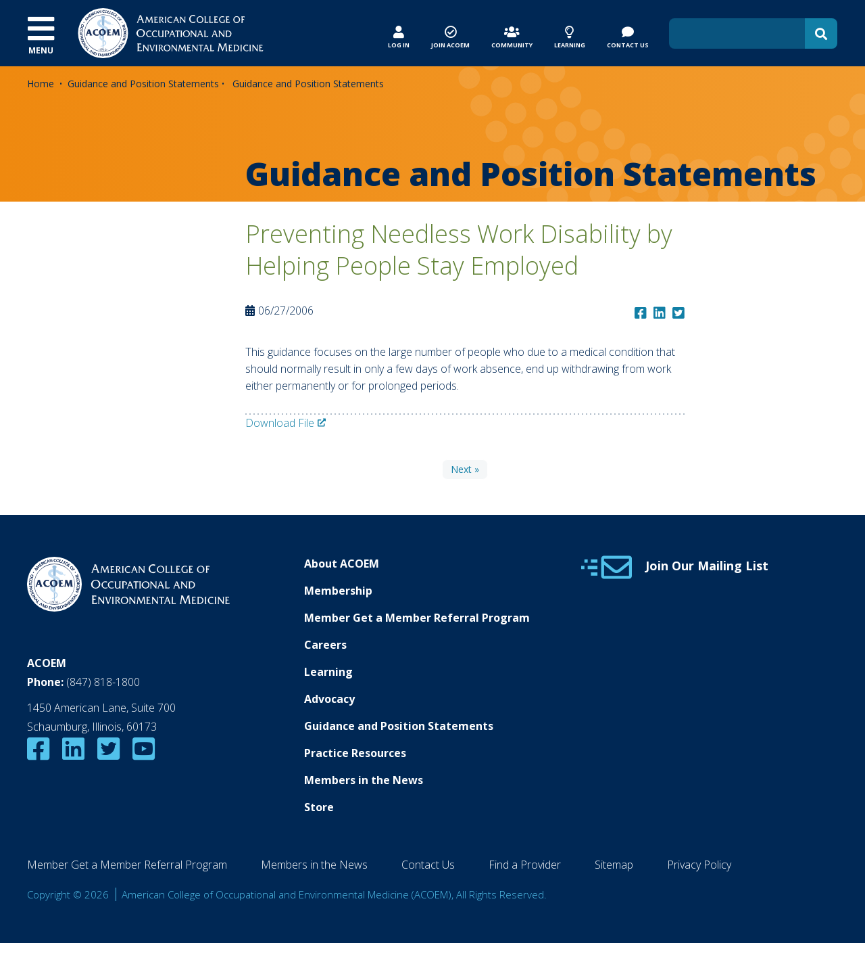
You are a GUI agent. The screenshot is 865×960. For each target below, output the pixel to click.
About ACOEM (341, 563)
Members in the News (363, 780)
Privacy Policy (699, 864)
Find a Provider (525, 864)
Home (40, 83)
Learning (328, 671)
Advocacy (329, 698)
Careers (325, 644)
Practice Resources (355, 753)
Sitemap (614, 864)
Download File (279, 422)
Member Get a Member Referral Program (417, 617)
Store (319, 807)
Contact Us (428, 864)
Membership (338, 590)
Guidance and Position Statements (143, 83)
